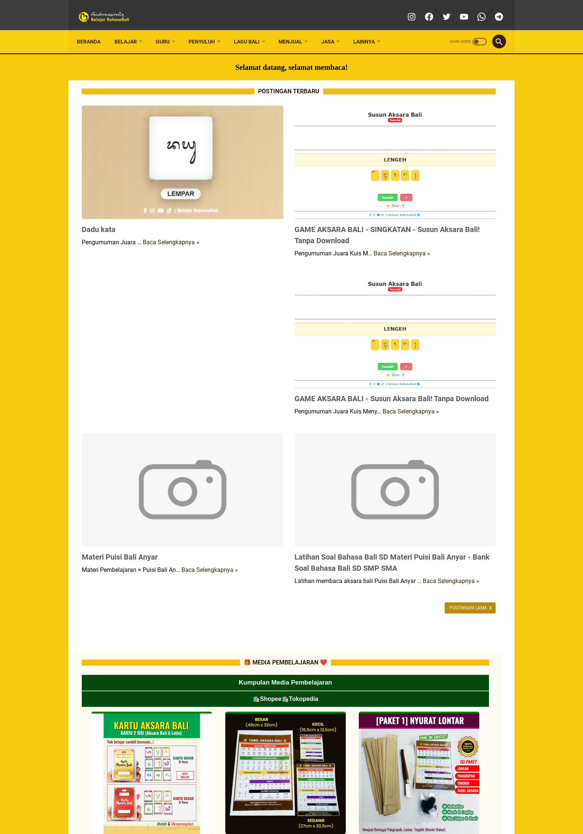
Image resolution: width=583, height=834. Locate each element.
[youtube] (458, 9)
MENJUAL (295, 29)
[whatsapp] (476, 9)
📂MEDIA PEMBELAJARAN (444, 329)
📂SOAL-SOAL (423, 463)
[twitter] (441, 9)
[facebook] (423, 9)
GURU (167, 29)
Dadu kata (99, 184)
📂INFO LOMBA (424, 315)
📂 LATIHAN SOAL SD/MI (433, 517)
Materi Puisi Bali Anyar (120, 483)
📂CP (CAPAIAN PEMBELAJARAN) (443, 409)
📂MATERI (418, 450)
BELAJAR (130, 29)
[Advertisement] (149, 310)
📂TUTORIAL (421, 355)
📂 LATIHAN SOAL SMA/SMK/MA (441, 544)
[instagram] (406, 9)
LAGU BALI (251, 29)
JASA (332, 29)
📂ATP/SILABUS (425, 423)
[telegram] (493, 9)
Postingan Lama (335, 554)
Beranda (93, 29)
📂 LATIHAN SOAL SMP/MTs (436, 530)
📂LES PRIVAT (431, 342)
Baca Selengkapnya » (171, 197)
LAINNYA (369, 29)
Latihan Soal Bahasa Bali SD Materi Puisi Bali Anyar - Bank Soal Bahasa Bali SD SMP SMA (294, 495)
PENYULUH (206, 29)
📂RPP (415, 436)
